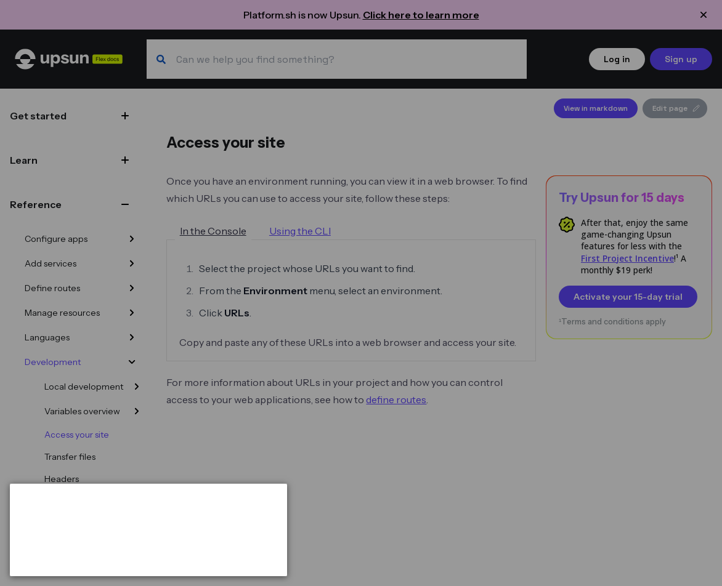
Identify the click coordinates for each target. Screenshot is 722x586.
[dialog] (148, 529)
